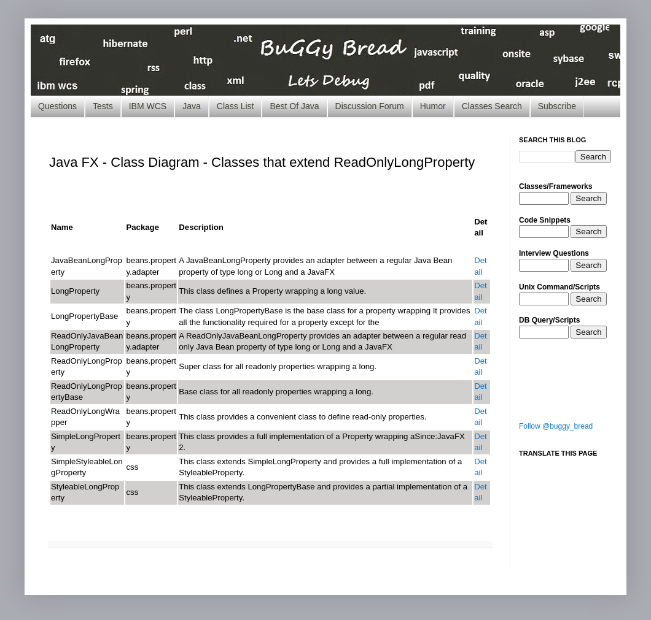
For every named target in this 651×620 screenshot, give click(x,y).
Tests (103, 106)
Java (191, 106)
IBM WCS (147, 106)
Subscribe (557, 106)
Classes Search (492, 106)
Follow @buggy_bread (556, 426)
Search (588, 198)
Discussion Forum (369, 106)
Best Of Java (294, 106)
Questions (57, 106)
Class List (235, 106)
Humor (433, 106)
